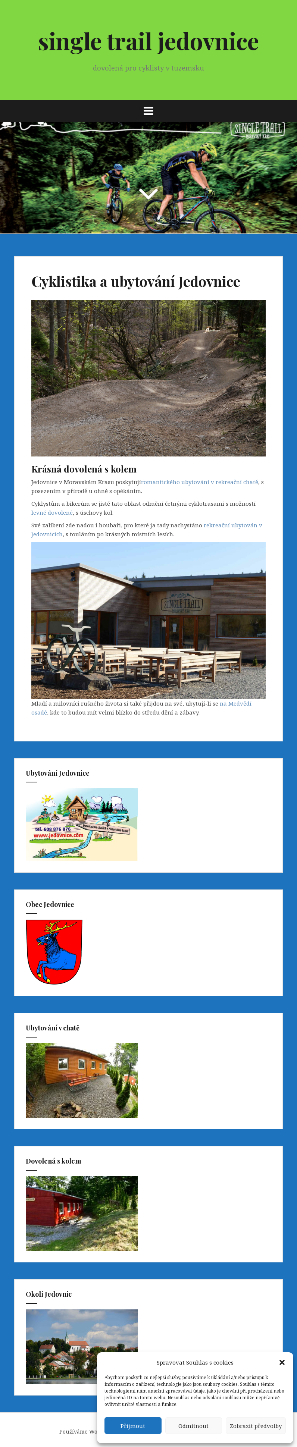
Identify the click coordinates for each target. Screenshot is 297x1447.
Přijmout (133, 1425)
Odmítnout (193, 1425)
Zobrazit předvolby (256, 1425)
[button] (282, 1362)
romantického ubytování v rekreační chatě (199, 482)
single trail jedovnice (148, 40)
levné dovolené (52, 512)
